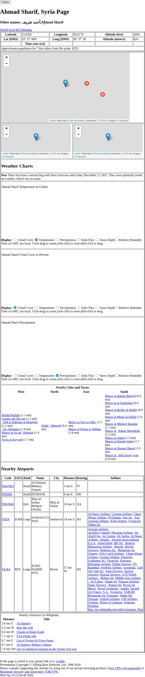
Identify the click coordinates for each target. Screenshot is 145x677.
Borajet (118, 546)
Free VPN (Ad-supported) (124, 668)
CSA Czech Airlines (111, 553)
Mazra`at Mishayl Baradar (121, 424)
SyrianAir (134, 521)
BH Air (119, 543)
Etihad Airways (121, 564)
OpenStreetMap (76, 120)
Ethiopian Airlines (99, 564)
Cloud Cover (25, 240)
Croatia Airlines (109, 557)
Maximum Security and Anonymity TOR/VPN (29, 671)
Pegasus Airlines (128, 581)
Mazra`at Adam (114, 438)
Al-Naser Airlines (99, 514)
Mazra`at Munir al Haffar (120, 417)
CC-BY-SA (102, 120)
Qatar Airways (97, 585)
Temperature (47, 240)
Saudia (124, 588)
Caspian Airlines (122, 514)
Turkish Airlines (110, 599)
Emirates (125, 560)
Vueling (93, 602)
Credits (60, 661)
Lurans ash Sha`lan (14, 418)
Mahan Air (107, 578)
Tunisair (93, 599)
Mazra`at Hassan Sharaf (120, 448)
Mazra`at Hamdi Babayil (120, 396)
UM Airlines (129, 599)
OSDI (5, 519)
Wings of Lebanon (110, 602)
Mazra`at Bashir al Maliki (121, 410)
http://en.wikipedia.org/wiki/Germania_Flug (115, 609)
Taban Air (94, 524)
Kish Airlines (118, 521)
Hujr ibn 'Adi (24, 627)
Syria (12, 29)
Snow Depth (107, 240)
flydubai (93, 606)
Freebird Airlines (111, 567)
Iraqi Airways (114, 571)
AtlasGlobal (104, 543)
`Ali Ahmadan (10, 429)
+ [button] (6, 58)
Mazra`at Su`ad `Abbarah (17, 432)
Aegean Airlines (98, 529)
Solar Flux (87, 240)
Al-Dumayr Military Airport (33, 644)
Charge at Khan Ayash (30, 632)
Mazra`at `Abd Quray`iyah (121, 455)
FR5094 (7, 494)
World (4, 29)
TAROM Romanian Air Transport (111, 593)
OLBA (6, 569)
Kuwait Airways (110, 574)
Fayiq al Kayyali (12, 439)
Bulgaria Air (108, 550)
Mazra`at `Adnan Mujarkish (122, 431)
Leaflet (53, 120)
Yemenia (129, 602)
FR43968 (8, 504)
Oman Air (111, 581)
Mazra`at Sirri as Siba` (82, 422)
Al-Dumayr (23, 623)
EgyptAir (112, 560)
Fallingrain (124, 120)
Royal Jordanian (108, 588)
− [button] (6, 64)
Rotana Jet (114, 585)
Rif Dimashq (24, 29)
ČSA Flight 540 (26, 636)
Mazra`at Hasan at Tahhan (84, 429)
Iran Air (128, 517)
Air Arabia (108, 536)
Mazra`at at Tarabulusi (119, 403)
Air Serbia (123, 536)
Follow (5, 2)
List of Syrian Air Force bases (35, 640)
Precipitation (68, 240)
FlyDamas (114, 517)
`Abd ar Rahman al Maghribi (20, 422)
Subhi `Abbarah (51, 425)
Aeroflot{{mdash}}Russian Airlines (110, 532)
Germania (129, 567)
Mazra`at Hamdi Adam (119, 441)
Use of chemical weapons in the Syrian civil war (46, 649)
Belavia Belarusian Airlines (111, 544)
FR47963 (8, 486)
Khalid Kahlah (11, 415)
